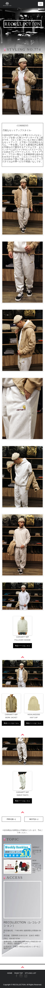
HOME (9, 973)
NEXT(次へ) (33, 819)
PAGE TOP (18, 973)
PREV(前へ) (11, 819)
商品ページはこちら (22, 646)
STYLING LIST (30, 973)
